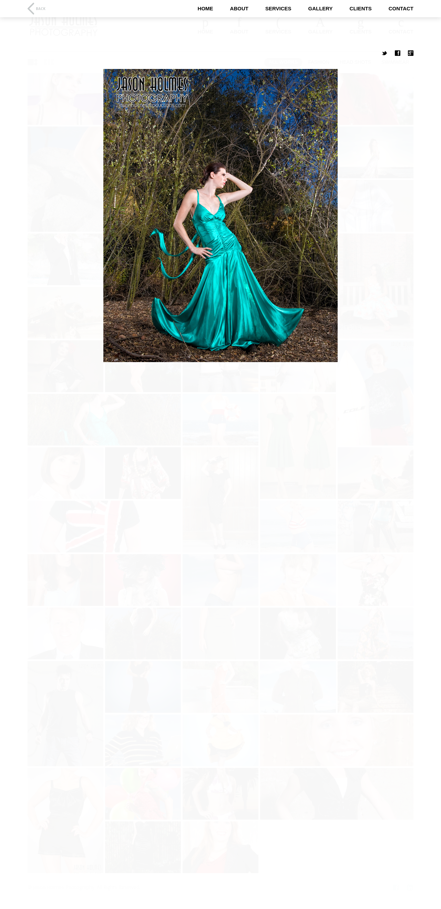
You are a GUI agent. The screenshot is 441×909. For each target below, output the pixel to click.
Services (278, 8)
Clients (361, 8)
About (239, 8)
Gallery (320, 8)
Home (205, 8)
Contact (401, 8)
